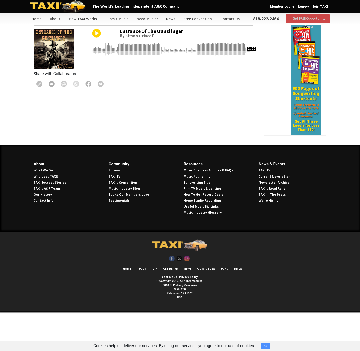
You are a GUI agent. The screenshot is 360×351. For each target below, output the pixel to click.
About (53, 19)
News (169, 19)
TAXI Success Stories (50, 222)
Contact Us (229, 19)
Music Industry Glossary (203, 252)
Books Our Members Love (129, 234)
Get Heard (170, 308)
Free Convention (197, 19)
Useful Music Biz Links (201, 246)
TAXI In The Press (272, 234)
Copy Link (40, 84)
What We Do (43, 210)
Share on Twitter (107, 84)
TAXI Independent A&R (180, 285)
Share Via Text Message (67, 84)
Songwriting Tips (197, 222)
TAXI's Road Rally (272, 228)
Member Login (282, 6)
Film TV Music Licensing (202, 228)
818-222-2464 (265, 19)
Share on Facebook (93, 84)
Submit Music (115, 19)
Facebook (172, 298)
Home (35, 19)
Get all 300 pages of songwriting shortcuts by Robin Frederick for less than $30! (295, 100)
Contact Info (44, 240)
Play (96, 33)
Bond (224, 308)
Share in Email (53, 84)
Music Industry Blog (124, 228)
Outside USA (206, 308)
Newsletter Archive (274, 222)
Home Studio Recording (202, 240)
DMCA (238, 308)
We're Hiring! (269, 240)
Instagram (187, 298)
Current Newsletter (274, 216)
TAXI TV (114, 216)
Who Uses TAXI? (46, 216)
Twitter (179, 298)
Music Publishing (197, 216)
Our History (43, 234)
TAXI (61, 6)
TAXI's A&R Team (47, 228)
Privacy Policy (188, 316)
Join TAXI (320, 6)
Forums (115, 210)
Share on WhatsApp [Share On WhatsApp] (80, 84)
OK (266, 346)
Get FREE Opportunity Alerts (308, 19)
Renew (303, 6)
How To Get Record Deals (204, 234)
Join (155, 308)
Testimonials (119, 240)
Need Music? (146, 19)
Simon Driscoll (141, 35)
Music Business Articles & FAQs (208, 210)
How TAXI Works (82, 19)
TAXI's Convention (123, 222)
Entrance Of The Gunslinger (153, 31)
